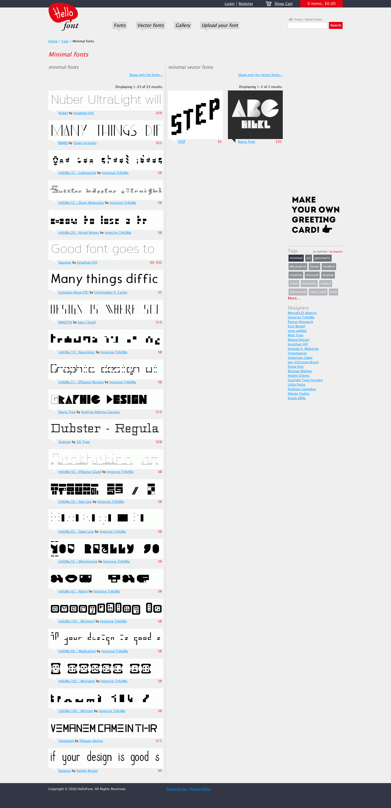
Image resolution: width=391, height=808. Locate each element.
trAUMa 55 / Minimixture (78, 561)
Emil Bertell (296, 326)
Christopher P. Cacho (110, 292)
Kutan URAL (297, 398)
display (328, 275)
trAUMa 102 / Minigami (76, 681)
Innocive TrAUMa (115, 172)
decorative (298, 266)
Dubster (64, 442)
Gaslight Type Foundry (305, 380)
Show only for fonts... (146, 75)
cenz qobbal (297, 330)
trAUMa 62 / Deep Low (76, 531)
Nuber (63, 113)
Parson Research (300, 321)
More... (294, 298)
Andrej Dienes (299, 375)
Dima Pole (295, 366)
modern (329, 266)
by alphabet (320, 251)
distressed (298, 292)
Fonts (120, 25)
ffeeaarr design (91, 740)
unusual (312, 275)
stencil (325, 283)
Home (53, 41)
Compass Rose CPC (73, 292)
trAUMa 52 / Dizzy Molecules (81, 202)
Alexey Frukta (298, 393)
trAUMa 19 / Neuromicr (76, 352)
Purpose (64, 770)
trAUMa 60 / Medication (77, 651)
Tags (65, 41)
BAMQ (63, 143)
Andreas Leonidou (302, 389)
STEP (181, 141)
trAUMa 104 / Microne (75, 711)
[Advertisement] (315, 114)
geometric (322, 258)
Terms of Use (176, 789)
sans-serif (318, 292)
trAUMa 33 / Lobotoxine (77, 172)
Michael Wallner (300, 371)
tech (333, 292)
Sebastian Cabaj (300, 357)
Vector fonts (150, 25)
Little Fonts (296, 384)
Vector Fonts (313, 19)
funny (314, 266)
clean (294, 283)
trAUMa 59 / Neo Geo (75, 501)
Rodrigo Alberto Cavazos (100, 412)
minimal (296, 258)
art (308, 258)
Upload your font (219, 25)
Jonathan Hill (84, 113)
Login (229, 4)
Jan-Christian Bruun (303, 362)
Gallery (182, 25)
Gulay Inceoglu (85, 143)
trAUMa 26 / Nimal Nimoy (78, 232)
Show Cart (284, 4)
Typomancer (297, 353)
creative (296, 275)
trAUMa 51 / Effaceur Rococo (81, 382)
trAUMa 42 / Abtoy (73, 591)
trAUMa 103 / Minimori (76, 621)
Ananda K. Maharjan (303, 348)
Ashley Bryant (87, 770)
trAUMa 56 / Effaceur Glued (79, 471)
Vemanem (66, 740)
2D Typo (83, 442)
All (291, 19)
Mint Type (295, 335)
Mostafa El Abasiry (302, 312)
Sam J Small (87, 322)
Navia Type (67, 412)
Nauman (64, 262)
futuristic (309, 283)
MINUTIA (65, 322)
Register (246, 4)
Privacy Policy (200, 789)
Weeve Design (298, 339)
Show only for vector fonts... (260, 75)
